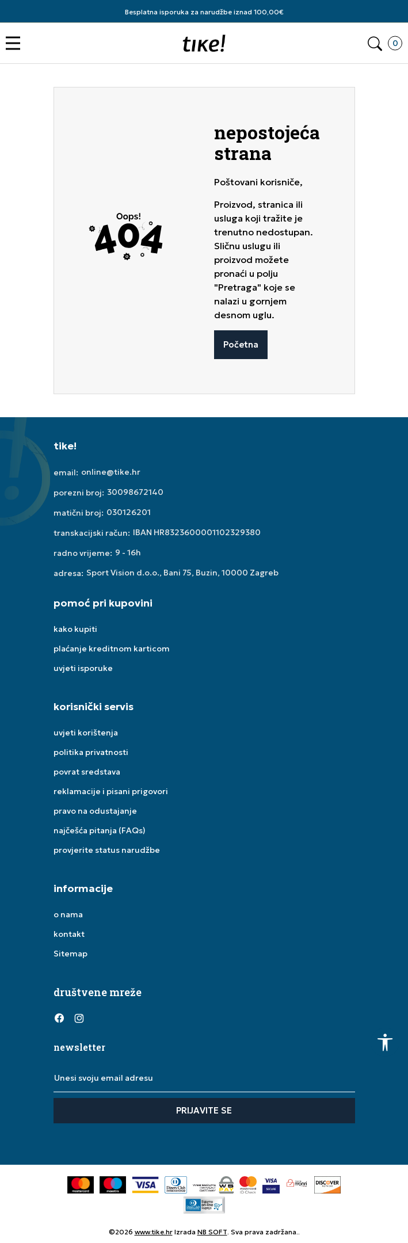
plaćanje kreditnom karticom (112, 648)
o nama (68, 914)
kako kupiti (75, 629)
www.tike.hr (154, 1231)
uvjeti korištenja (86, 732)
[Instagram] (79, 1017)
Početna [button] (240, 344)
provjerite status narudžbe (107, 850)
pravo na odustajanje (95, 811)
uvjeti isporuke (83, 668)
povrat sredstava (87, 772)
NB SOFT (212, 1231)
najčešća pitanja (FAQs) (100, 830)
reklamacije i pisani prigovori (111, 791)
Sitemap (70, 953)
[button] (16, 43)
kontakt (69, 934)
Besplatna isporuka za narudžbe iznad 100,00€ (204, 11)
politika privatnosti (91, 752)
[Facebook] (59, 1017)
